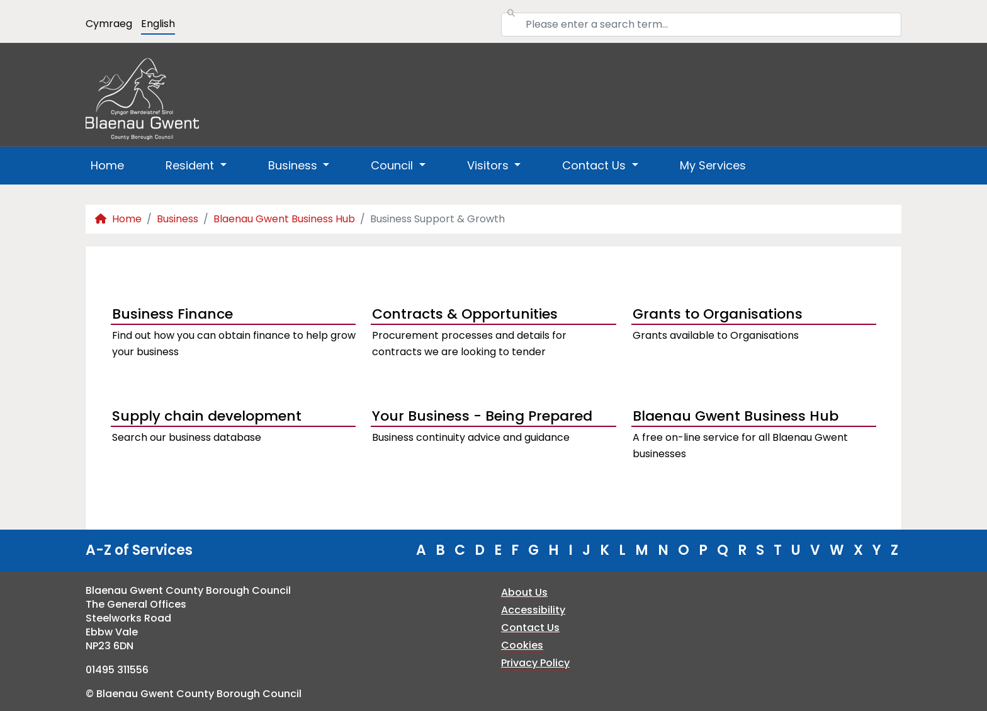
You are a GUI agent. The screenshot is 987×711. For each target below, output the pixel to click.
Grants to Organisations (718, 314)
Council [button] (393, 165)
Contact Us (530, 627)
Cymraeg (109, 23)
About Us (524, 592)
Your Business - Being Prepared (482, 416)
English (158, 23)
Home (107, 165)
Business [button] (294, 165)
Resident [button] (191, 165)
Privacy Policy (535, 663)
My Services (713, 165)
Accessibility (533, 610)
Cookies (522, 645)
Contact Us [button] (595, 165)
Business (177, 219)
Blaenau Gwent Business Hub (284, 219)
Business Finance (172, 314)
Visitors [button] (489, 165)
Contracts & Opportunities (465, 314)
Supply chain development (207, 416)
